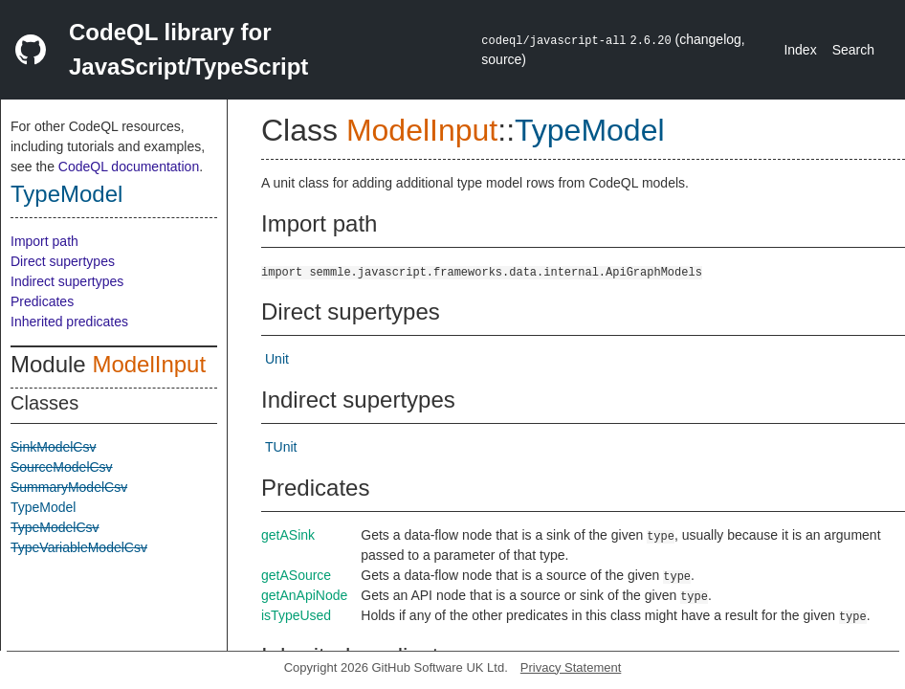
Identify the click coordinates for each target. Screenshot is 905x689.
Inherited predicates (69, 321)
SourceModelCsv (62, 467)
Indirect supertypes (67, 281)
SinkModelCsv (53, 447)
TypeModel (66, 194)
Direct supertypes (63, 261)
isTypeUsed (296, 615)
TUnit (281, 447)
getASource (296, 575)
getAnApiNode (304, 595)
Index (800, 49)
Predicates (42, 301)
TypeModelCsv (55, 527)
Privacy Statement (571, 667)
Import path (44, 241)
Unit (277, 359)
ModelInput (149, 364)
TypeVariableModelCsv (79, 547)
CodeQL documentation (128, 166)
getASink (288, 535)
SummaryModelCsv (69, 487)
